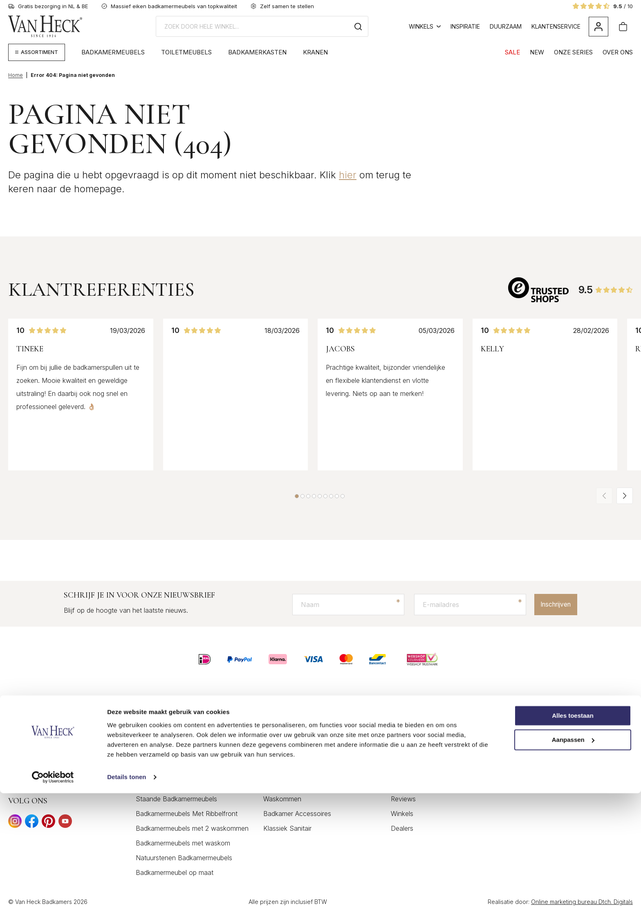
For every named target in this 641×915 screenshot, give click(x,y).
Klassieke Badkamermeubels (178, 740)
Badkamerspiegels (290, 770)
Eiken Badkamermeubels (172, 770)
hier (347, 175)
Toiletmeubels (186, 52)
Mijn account (410, 740)
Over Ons (618, 52)
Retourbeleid (409, 784)
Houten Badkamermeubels (175, 726)
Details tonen (126, 898)
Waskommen (282, 799)
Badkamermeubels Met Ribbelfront (187, 814)
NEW (537, 52)
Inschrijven (552, 604)
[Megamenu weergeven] (36, 52)
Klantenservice (555, 26)
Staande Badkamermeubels (176, 799)
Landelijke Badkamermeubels (179, 755)
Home (15, 75)
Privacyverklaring (416, 770)
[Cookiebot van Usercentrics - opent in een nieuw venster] (53, 899)
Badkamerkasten (257, 52)
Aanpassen (573, 861)
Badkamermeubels (113, 52)
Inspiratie (465, 26)
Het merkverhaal (542, 726)
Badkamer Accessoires (297, 814)
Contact (403, 726)
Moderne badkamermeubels (177, 784)
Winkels (425, 26)
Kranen (315, 52)
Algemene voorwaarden (426, 755)
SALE (512, 52)
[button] (297, 496)
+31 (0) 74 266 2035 (47, 777)
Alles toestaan (573, 837)
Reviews (403, 799)
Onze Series (573, 52)
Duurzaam (506, 26)
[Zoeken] (358, 26)
